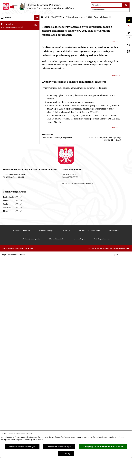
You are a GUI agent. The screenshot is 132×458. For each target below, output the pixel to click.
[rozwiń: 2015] (37, 267)
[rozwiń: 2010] (37, 301)
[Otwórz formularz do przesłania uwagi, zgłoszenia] (129, 45)
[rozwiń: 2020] (37, 233)
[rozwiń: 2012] (37, 288)
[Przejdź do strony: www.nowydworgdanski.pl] (129, 32)
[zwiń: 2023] (37, 189)
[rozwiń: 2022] (37, 220)
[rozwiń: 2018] (37, 247)
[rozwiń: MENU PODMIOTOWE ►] (37, 23)
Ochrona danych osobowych (22, 446)
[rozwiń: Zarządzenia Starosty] (37, 77)
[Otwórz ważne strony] (129, 38)
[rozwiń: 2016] (37, 260)
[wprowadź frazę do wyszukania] (107, 5)
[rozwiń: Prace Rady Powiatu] (37, 56)
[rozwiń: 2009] (37, 308)
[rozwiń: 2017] (37, 254)
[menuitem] (20, 23)
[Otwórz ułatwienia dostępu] (129, 20)
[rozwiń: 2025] (37, 175)
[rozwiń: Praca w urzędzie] (37, 128)
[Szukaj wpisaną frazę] (126, 5)
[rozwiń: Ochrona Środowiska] (37, 155)
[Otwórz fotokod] (129, 51)
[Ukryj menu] (37, 17)
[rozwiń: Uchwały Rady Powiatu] (37, 63)
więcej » (116, 41)
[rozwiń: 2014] (37, 274)
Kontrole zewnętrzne (76, 17)
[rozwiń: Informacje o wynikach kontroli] (37, 322)
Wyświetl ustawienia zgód (59, 446)
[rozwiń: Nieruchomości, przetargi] (37, 121)
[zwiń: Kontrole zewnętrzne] (37, 169)
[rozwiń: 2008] (37, 315)
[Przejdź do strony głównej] (38, 6)
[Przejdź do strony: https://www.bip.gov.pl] (129, 26)
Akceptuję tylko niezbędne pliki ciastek (103, 446)
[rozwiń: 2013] (37, 281)
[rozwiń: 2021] (37, 226)
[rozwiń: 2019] (37, 240)
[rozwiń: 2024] (37, 182)
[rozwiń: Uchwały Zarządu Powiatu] (37, 70)
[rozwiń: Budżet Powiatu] (37, 43)
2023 (90, 17)
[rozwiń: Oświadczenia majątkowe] (37, 90)
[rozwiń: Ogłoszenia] (37, 107)
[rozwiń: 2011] (37, 294)
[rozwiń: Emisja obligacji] (37, 50)
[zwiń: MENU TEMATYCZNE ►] (37, 28)
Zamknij (66, 453)
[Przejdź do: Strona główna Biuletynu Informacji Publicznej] (42, 17)
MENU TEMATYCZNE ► (55, 17)
